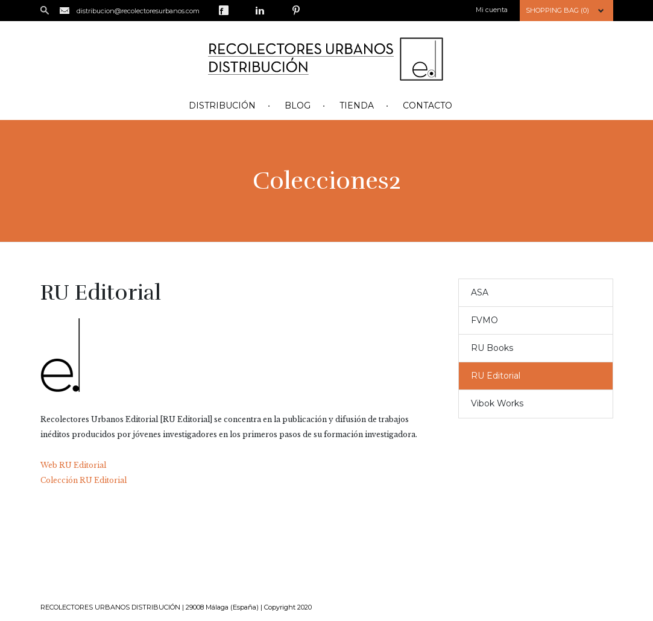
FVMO (484, 320)
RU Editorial (495, 375)
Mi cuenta (492, 9)
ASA (479, 292)
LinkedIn (260, 10)
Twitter (242, 10)
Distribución (222, 105)
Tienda (356, 105)
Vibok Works (497, 403)
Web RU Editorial (73, 465)
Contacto (427, 105)
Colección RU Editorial (83, 480)
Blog (298, 105)
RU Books (492, 347)
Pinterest (296, 10)
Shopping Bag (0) (557, 10)
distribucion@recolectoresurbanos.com (138, 11)
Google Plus (278, 10)
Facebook (224, 10)
